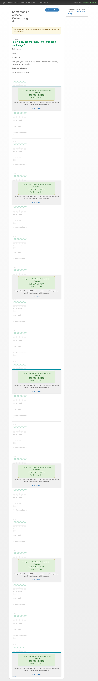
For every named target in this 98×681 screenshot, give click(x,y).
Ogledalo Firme (12, 2)
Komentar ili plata (52, 10)
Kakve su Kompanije (28, 2)
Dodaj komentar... (90, 2)
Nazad (14, 676)
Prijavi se (77, 2)
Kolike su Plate (43, 2)
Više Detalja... (36, 108)
